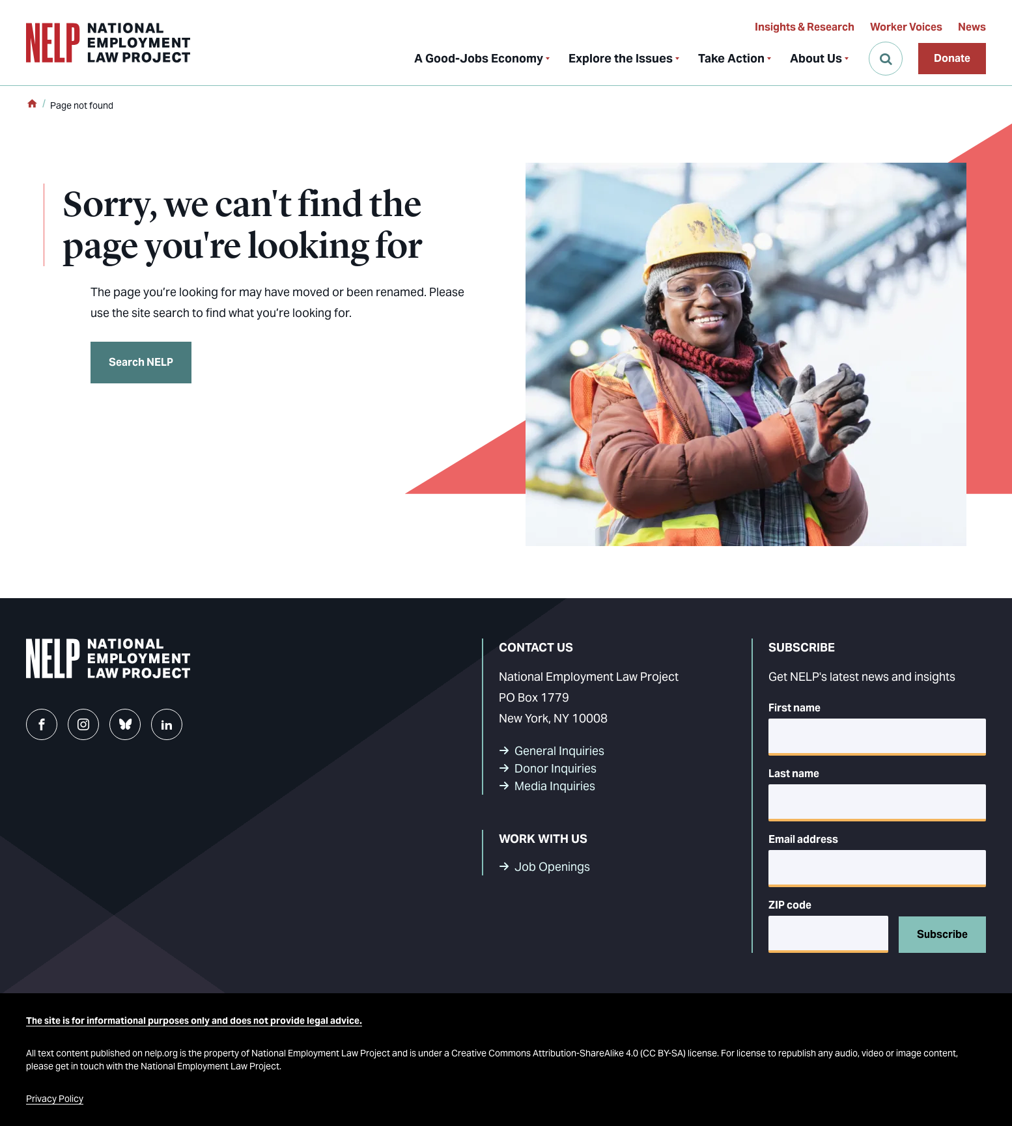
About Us (816, 58)
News (972, 27)
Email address (803, 839)
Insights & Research (804, 27)
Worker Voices (906, 27)
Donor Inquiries (555, 768)
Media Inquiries (554, 785)
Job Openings (552, 866)
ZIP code (789, 905)
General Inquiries (559, 750)
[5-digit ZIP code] (828, 934)
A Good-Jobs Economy (478, 58)
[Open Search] (886, 59)
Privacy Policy (54, 1099)
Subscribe (942, 934)
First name (794, 708)
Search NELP (141, 362)
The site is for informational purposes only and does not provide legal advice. (194, 1020)
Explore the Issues (621, 58)
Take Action (731, 58)
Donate (952, 58)
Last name (793, 773)
